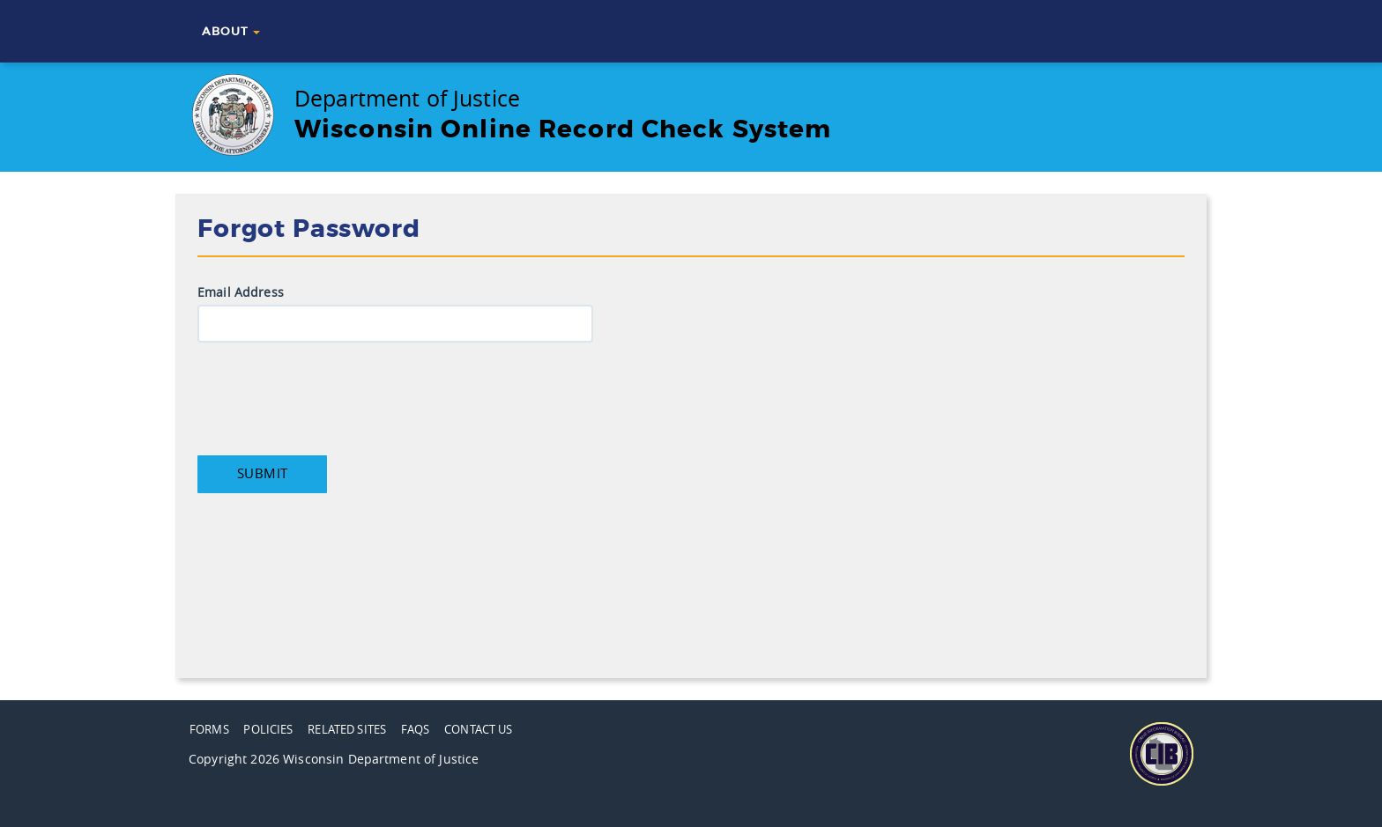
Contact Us (478, 729)
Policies (268, 729)
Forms (209, 729)
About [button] (231, 31)
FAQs (415, 729)
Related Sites (347, 729)
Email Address (240, 292)
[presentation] (331, 394)
